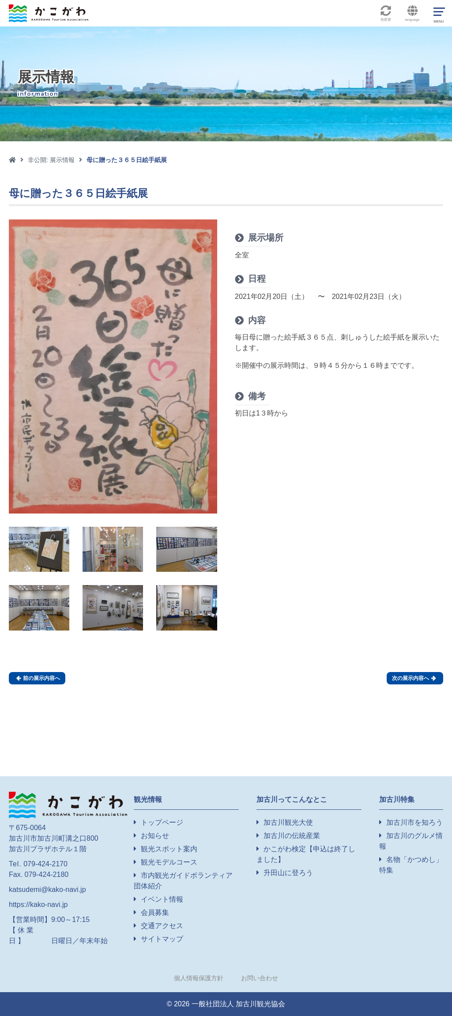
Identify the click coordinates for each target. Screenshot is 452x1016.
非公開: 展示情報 (51, 159)
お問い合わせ (259, 978)
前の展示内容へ (38, 678)
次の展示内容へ (414, 678)
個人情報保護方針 (198, 978)
